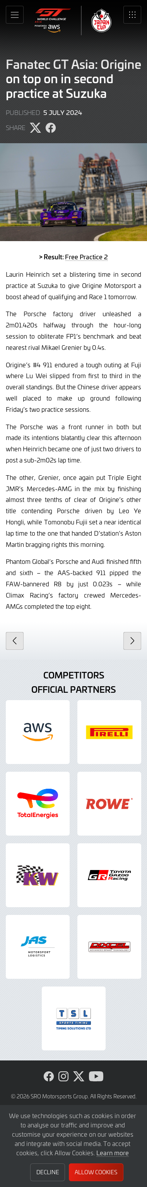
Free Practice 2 (86, 256)
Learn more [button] (112, 1152)
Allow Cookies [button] (96, 1172)
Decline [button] (47, 1172)
